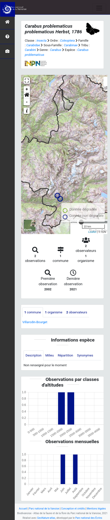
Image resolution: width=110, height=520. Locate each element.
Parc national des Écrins (88, 518)
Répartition (65, 355)
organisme (53, 312)
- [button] (27, 102)
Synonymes (85, 355)
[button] (27, 96)
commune (32, 312)
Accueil (23, 508)
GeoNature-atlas (46, 518)
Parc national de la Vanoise (44, 508)
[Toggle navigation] (99, 8)
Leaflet (92, 231)
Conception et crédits (73, 508)
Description (33, 355)
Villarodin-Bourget (34, 322)
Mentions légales (96, 508)
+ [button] (27, 89)
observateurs (76, 312)
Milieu (49, 355)
